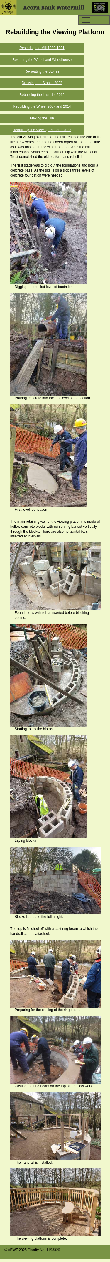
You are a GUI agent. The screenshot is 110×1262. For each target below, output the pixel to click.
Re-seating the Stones (42, 71)
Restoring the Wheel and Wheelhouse (42, 60)
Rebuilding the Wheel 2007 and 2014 (42, 106)
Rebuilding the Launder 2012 (42, 95)
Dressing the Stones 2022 (42, 83)
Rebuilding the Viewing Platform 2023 (42, 130)
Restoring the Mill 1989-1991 (41, 48)
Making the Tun (42, 118)
